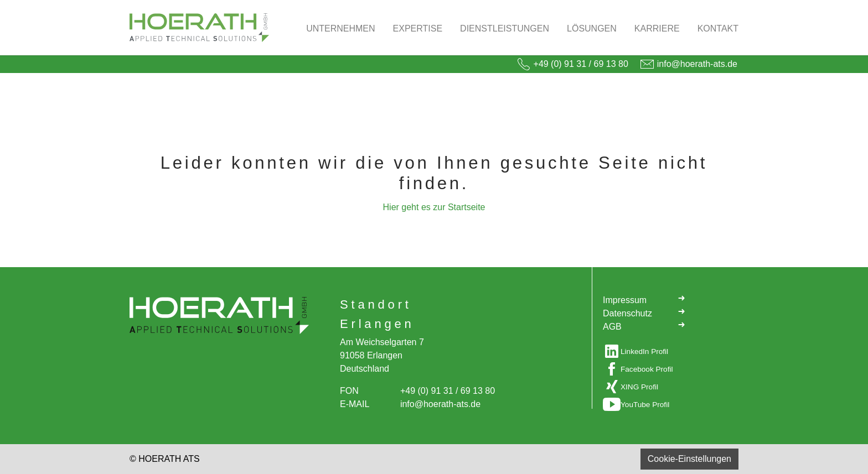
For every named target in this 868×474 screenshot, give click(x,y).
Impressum (644, 299)
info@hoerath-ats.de (697, 64)
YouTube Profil (645, 404)
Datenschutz (644, 312)
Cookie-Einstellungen (689, 458)
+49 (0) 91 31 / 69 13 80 (581, 64)
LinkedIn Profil (644, 351)
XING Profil (639, 387)
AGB (644, 325)
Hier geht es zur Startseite (434, 207)
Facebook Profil (647, 369)
